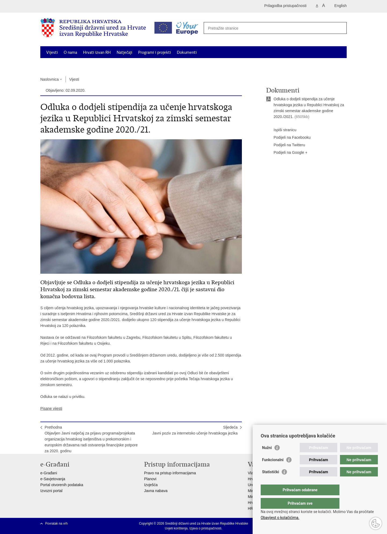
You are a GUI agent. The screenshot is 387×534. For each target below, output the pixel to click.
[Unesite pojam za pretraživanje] (273, 28)
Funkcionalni (273, 470)
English (340, 5)
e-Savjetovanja (52, 479)
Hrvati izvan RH (97, 52)
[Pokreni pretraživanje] (339, 27)
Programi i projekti (154, 52)
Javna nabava (155, 491)
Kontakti (328, 64)
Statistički (270, 482)
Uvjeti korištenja (176, 528)
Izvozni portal (51, 491)
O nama (70, 52)
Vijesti (52, 52)
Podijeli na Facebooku (288, 137)
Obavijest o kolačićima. (280, 517)
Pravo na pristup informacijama (170, 473)
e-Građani (48, 473)
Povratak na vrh (56, 523)
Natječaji (124, 52)
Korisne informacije (298, 64)
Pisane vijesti (51, 408)
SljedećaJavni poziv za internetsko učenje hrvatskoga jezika (195, 430)
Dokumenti (187, 52)
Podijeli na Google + (286, 152)
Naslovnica (49, 79)
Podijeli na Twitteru (285, 145)
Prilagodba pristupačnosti (285, 5)
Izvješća (151, 485)
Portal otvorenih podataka (61, 485)
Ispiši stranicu (281, 130)
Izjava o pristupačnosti (205, 528)
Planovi (150, 479)
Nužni (267, 458)
